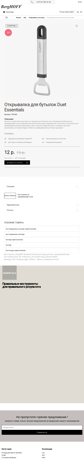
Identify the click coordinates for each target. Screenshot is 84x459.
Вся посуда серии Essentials (16, 250)
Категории (10, 12)
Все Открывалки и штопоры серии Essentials (21, 229)
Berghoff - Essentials (9, 273)
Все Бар (8, 245)
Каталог (18, 17)
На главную (8, 17)
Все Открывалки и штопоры (15, 234)
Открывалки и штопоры (36, 17)
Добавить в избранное (77, 26)
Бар (25, 17)
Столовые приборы (9, 457)
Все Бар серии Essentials (14, 240)
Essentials (12, 26)
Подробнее (8, 133)
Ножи (4, 455)
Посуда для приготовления (12, 453)
